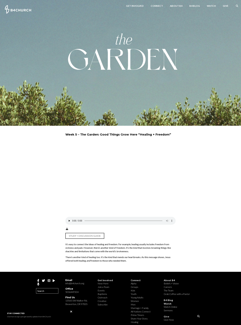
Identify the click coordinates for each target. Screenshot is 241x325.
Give (225, 6)
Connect (157, 6)
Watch (211, 6)
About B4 (176, 6)
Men (133, 304)
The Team (168, 290)
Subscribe (103, 304)
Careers (168, 287)
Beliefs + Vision (171, 283)
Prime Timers (137, 315)
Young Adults (137, 297)
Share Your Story (139, 318)
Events (101, 290)
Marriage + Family (140, 308)
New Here (103, 283)
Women (135, 301)
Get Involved (135, 6)
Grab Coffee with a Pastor (177, 294)
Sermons (168, 310)
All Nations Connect (141, 311)
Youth (133, 294)
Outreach (102, 297)
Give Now (169, 319)
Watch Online (170, 306)
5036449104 (72, 291)
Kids (133, 290)
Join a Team (103, 287)
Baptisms (102, 294)
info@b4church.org (74, 283)
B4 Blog (194, 6)
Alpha (133, 283)
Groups (134, 287)
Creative (102, 301)
